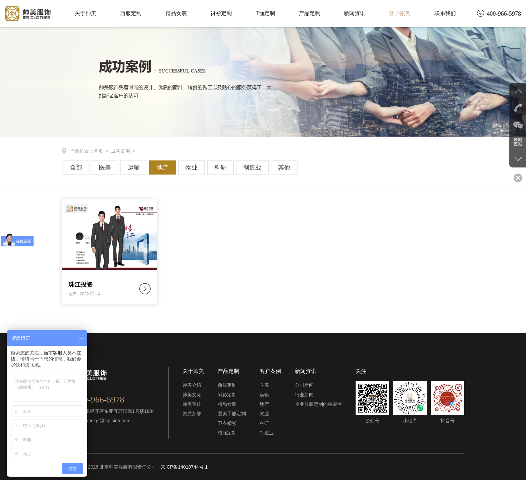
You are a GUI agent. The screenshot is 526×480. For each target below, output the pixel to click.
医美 (105, 167)
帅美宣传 (191, 404)
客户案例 (400, 13)
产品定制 (309, 13)
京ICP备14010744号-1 (184, 467)
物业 (192, 167)
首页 (98, 151)
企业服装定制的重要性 (318, 404)
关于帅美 (85, 13)
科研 (220, 167)
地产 (163, 167)
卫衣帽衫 (227, 423)
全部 (76, 167)
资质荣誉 (191, 413)
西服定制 (131, 13)
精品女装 (176, 13)
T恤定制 (265, 13)
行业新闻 (304, 394)
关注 (361, 371)
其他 (284, 167)
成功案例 (120, 151)
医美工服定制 (232, 413)
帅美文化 (191, 394)
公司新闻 (304, 385)
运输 (134, 167)
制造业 (252, 167)
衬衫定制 (221, 13)
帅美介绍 (191, 385)
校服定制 (227, 432)
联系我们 (445, 13)
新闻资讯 (354, 13)
